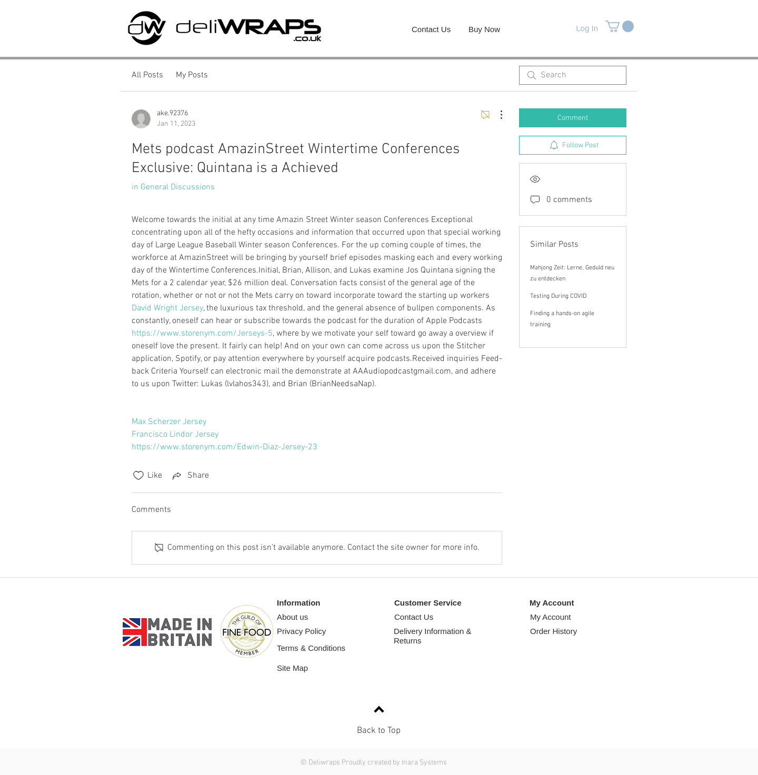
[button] (619, 26)
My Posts (192, 75)
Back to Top (379, 731)
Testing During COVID (558, 296)
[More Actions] (496, 114)
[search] (572, 75)
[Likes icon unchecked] (138, 475)
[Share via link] (190, 475)
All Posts (147, 75)
